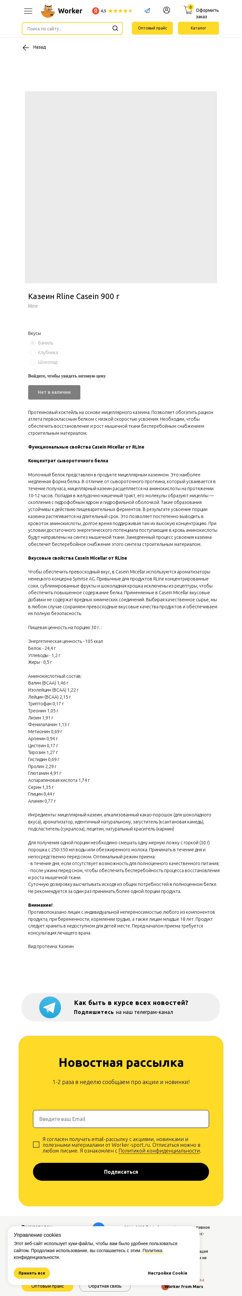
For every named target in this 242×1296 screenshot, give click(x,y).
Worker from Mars (184, 1286)
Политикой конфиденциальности (159, 1151)
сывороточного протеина (137, 481)
